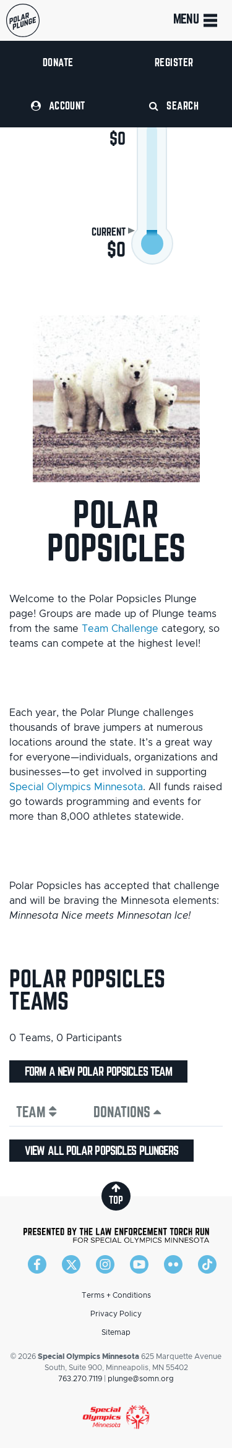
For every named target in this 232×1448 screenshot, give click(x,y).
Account (58, 105)
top (116, 1194)
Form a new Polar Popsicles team (98, 1071)
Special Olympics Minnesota (76, 787)
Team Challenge (120, 629)
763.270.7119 (80, 1378)
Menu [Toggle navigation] (196, 20)
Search (174, 105)
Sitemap (116, 1332)
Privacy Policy (116, 1314)
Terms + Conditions (116, 1295)
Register (174, 62)
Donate (58, 62)
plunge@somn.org (141, 1378)
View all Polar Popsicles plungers (101, 1150)
